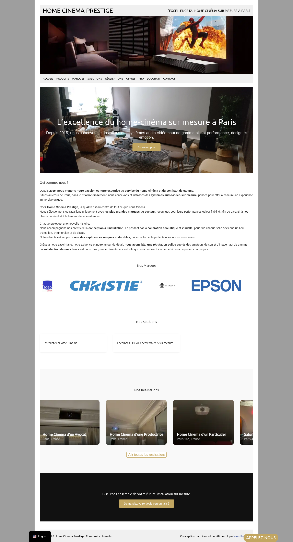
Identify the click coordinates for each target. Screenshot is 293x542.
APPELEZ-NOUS (261, 538)
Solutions (94, 78)
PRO (141, 78)
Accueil (48, 78)
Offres (131, 78)
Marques (78, 78)
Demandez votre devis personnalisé (146, 503)
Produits (62, 78)
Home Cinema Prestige (78, 11)
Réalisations (114, 78)
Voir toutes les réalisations (146, 454)
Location (153, 78)
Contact (169, 78)
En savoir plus (146, 147)
